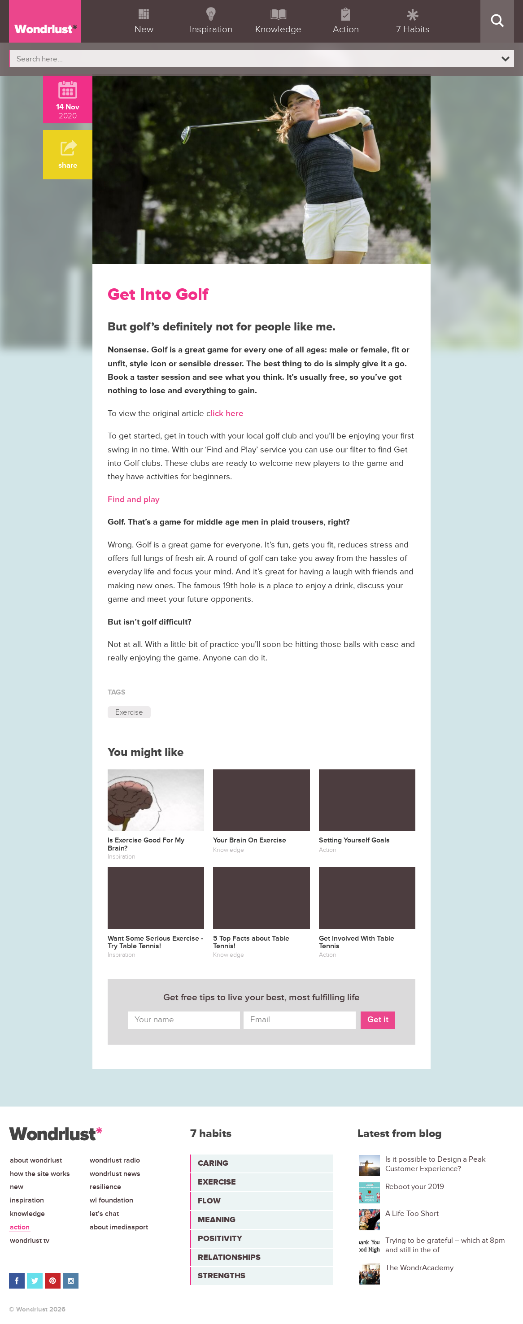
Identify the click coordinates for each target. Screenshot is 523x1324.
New (16, 1186)
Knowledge (27, 1213)
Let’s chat (104, 1213)
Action (20, 1227)
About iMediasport (119, 1227)
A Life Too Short (412, 1213)
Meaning (216, 1219)
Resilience (105, 1186)
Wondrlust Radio (115, 1160)
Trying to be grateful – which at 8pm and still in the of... (445, 1245)
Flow (209, 1201)
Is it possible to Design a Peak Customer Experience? (435, 1164)
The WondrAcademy (419, 1267)
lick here (227, 413)
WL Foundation (111, 1200)
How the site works (40, 1173)
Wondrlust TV (29, 1240)
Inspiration (27, 1200)
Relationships (229, 1257)
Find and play (134, 500)
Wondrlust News (115, 1173)
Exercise (129, 712)
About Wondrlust (36, 1160)
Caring (213, 1163)
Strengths (221, 1276)
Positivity (220, 1238)
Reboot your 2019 (414, 1186)
